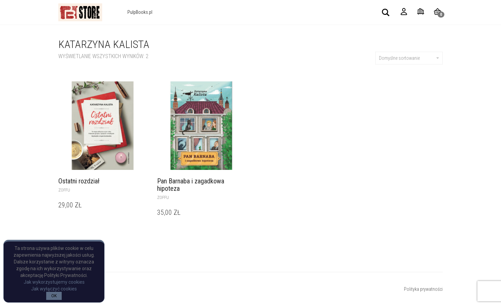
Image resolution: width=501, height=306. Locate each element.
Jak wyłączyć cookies (54, 288)
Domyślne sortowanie (409, 58)
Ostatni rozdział (78, 181)
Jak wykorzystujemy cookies (54, 282)
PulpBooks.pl (139, 12)
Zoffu (64, 190)
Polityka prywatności (423, 289)
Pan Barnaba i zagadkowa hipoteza (190, 185)
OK (54, 296)
